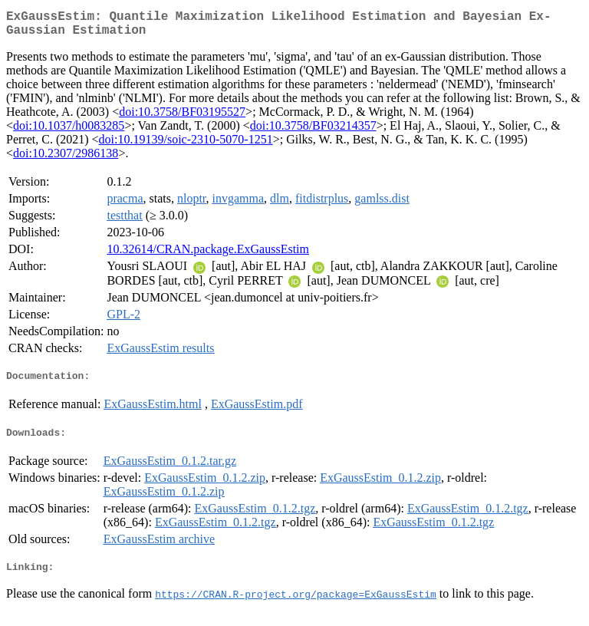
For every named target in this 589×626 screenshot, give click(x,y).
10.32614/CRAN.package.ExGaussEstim (208, 255)
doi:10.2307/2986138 (65, 159)
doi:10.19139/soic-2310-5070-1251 (186, 145)
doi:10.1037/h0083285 (68, 131)
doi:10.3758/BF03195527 (182, 117)
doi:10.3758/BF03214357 (313, 131)
